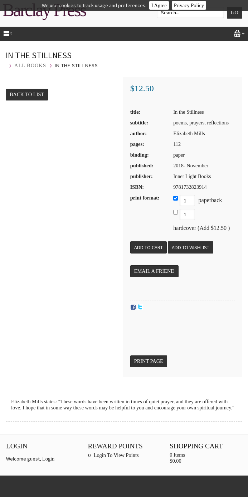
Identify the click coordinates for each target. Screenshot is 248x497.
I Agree (159, 5)
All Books (30, 65)
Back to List (27, 94)
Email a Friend (154, 271)
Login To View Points (116, 455)
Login (48, 459)
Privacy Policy (189, 5)
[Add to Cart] (148, 247)
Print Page (148, 361)
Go (234, 12)
